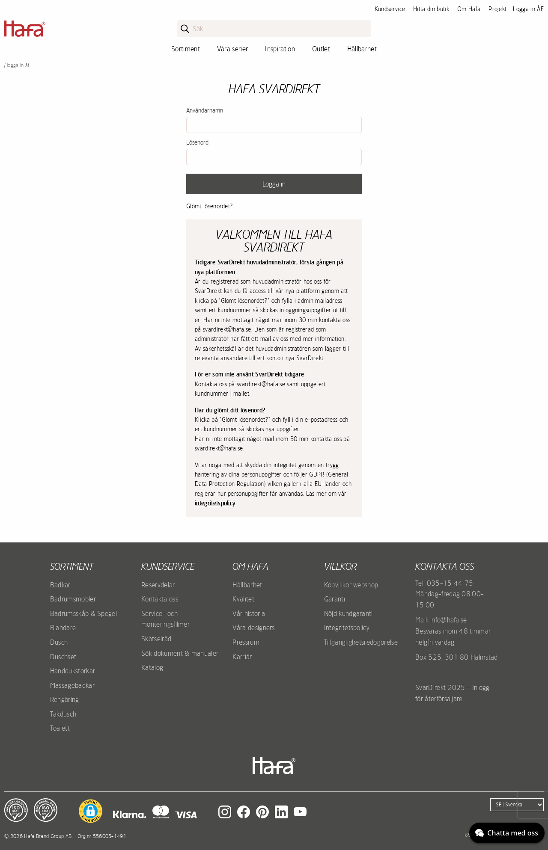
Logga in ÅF (528, 9)
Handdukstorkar (72, 671)
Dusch (59, 642)
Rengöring (64, 699)
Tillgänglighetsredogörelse (361, 642)
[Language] (517, 804)
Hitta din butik (431, 9)
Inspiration (280, 49)
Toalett (60, 728)
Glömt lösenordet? (209, 206)
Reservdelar (158, 585)
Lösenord (197, 142)
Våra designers (253, 627)
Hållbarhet (362, 49)
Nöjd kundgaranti (348, 613)
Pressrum (245, 642)
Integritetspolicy (346, 627)
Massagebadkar (72, 685)
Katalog (152, 667)
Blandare (63, 627)
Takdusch (63, 714)
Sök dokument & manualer (179, 653)
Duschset (63, 656)
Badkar (60, 585)
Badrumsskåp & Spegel (83, 613)
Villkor (340, 566)
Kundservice (390, 9)
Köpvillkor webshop (351, 585)
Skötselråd (156, 639)
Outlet (321, 49)
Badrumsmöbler (73, 599)
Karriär (242, 656)
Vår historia (248, 613)
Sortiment (185, 49)
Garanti (334, 599)
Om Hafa (468, 9)
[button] (90, 811)
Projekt (497, 9)
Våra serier (232, 49)
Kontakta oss (159, 599)
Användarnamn (204, 110)
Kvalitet (243, 599)
